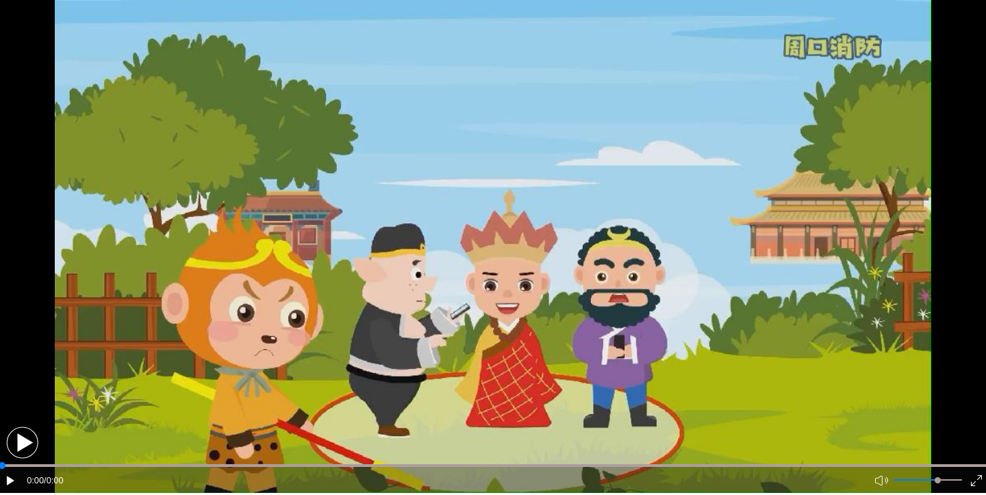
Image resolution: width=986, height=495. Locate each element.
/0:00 (53, 480)
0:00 (35, 480)
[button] (22, 442)
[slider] (938, 480)
